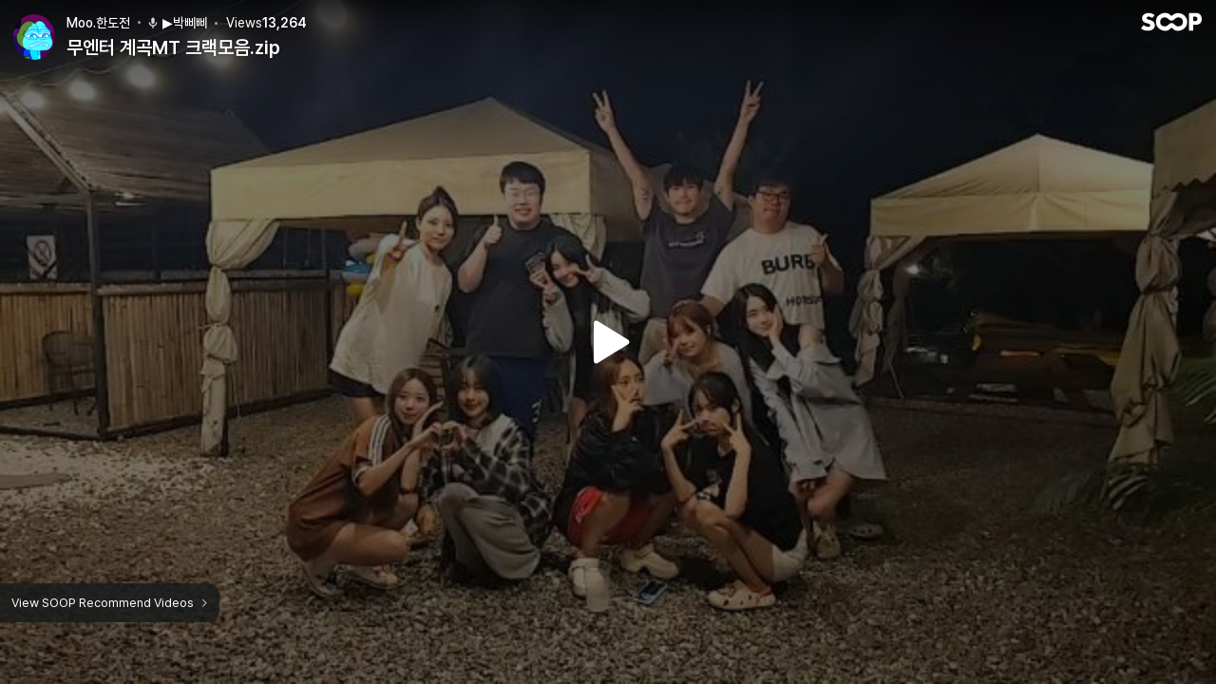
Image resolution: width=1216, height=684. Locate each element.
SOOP (1171, 22)
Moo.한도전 (98, 22)
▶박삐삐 (176, 22)
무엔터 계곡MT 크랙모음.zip (173, 47)
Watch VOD (608, 342)
